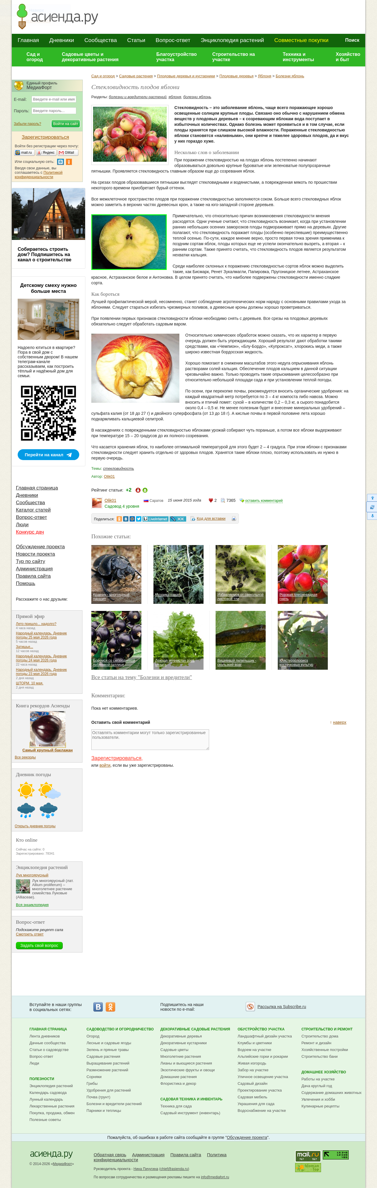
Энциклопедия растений (232, 40)
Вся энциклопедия (32, 905)
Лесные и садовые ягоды (109, 1043)
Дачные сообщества (47, 1043)
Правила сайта (33, 576)
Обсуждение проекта (40, 546)
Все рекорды (25, 757)
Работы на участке (318, 1079)
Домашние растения (179, 1077)
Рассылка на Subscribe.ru (281, 1006)
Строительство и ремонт (327, 1029)
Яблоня (264, 76)
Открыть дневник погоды (35, 826)
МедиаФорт (62, 1164)
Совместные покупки (301, 40)
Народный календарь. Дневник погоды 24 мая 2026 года (41, 658)
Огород (93, 1036)
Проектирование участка (260, 1090)
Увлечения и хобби (318, 1099)
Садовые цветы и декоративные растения (90, 57)
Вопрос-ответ (173, 40)
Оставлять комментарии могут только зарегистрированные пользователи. (150, 739)
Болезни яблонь (290, 76)
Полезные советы (45, 1119)
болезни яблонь (197, 97)
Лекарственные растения (52, 1106)
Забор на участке (253, 1070)
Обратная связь (110, 1154)
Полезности (41, 1079)
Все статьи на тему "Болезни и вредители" (141, 677)
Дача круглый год (316, 1086)
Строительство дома (319, 1036)
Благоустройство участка (176, 57)
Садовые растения (136, 76)
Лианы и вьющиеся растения (186, 1063)
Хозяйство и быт (348, 57)
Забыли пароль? (27, 124)
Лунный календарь (46, 1099)
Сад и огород (35, 57)
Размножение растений (107, 1070)
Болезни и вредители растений (114, 1104)
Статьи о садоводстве (49, 1049)
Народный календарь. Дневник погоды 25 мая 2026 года (41, 635)
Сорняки (94, 1077)
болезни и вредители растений (138, 97)
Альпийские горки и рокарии (263, 1056)
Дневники (61, 40)
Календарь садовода (48, 1092)
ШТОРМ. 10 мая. (29, 683)
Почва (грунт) (98, 1097)
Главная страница (37, 488)
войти (105, 765)
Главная (28, 40)
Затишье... (24, 647)
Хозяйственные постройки (324, 1049)
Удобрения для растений (109, 1090)
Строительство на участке (233, 57)
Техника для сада (176, 1106)
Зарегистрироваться (116, 758)
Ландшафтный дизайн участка (265, 1036)
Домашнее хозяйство (323, 1072)
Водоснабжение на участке (262, 1110)
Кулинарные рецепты (320, 1106)
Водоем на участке (254, 1049)
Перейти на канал (44, 454)
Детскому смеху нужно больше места (48, 288)
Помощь (25, 583)
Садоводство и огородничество (120, 1029)
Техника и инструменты (298, 57)
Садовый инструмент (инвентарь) (190, 1113)
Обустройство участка (261, 1029)
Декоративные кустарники (184, 1043)
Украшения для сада (256, 1104)
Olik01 (109, 476)
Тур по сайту (30, 561)
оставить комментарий (264, 501)
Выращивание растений (108, 1063)
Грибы (92, 1083)
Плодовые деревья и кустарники (186, 76)
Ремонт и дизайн (316, 1043)
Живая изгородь (252, 1063)
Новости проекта (35, 554)
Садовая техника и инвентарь (191, 1099)
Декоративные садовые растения (195, 1029)
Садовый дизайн (252, 1083)
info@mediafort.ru (215, 1177)
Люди (22, 524)
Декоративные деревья (181, 1036)
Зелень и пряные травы (108, 1049)
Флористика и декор (178, 1083)
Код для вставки (211, 518)
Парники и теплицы (104, 1110)
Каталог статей (33, 510)
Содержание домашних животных (331, 1092)
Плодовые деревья (236, 76)
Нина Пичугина (145, 1169)
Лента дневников (44, 1036)
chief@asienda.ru (174, 1169)
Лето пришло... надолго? (36, 624)
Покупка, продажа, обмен (52, 1113)
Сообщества (100, 40)
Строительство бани (319, 1056)
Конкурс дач (30, 532)
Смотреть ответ (30, 934)
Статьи (136, 40)
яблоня (174, 97)
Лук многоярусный (32, 875)
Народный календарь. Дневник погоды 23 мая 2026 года (41, 672)
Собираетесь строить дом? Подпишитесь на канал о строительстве (44, 254)
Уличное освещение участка (263, 1077)
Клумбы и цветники (255, 1043)
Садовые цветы (174, 1049)
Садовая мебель (252, 1097)
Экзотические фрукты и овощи (188, 1070)
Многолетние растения (181, 1056)
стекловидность (118, 468)
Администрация (34, 569)
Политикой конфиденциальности (38, 174)
